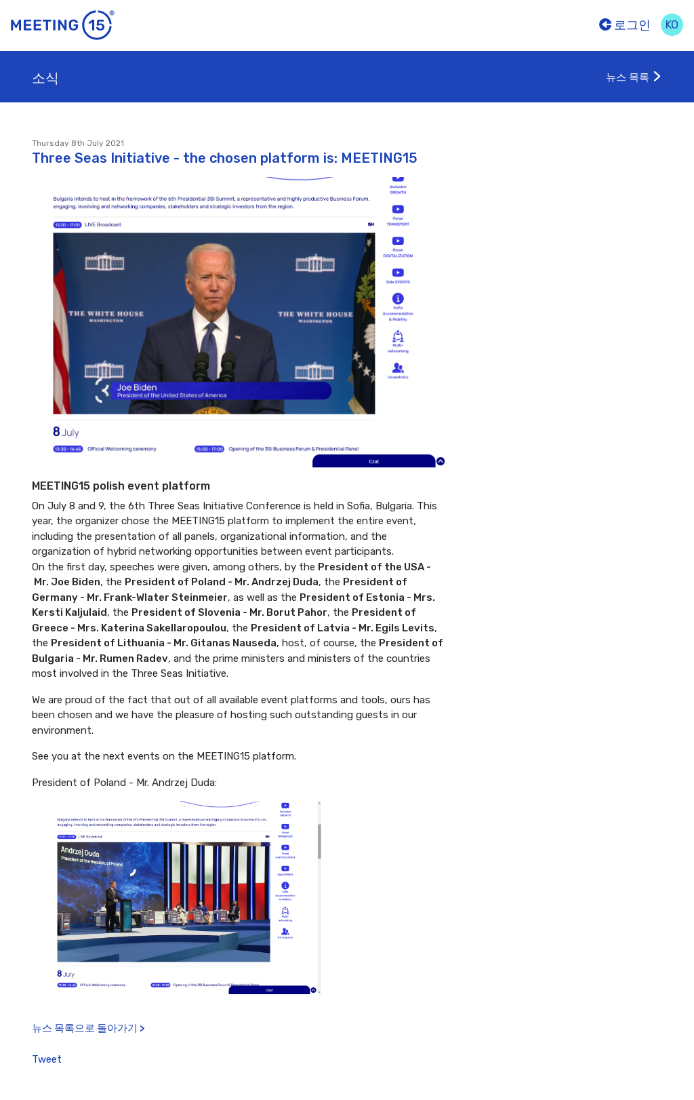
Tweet (47, 1059)
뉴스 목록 (634, 77)
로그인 (625, 25)
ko (672, 24)
